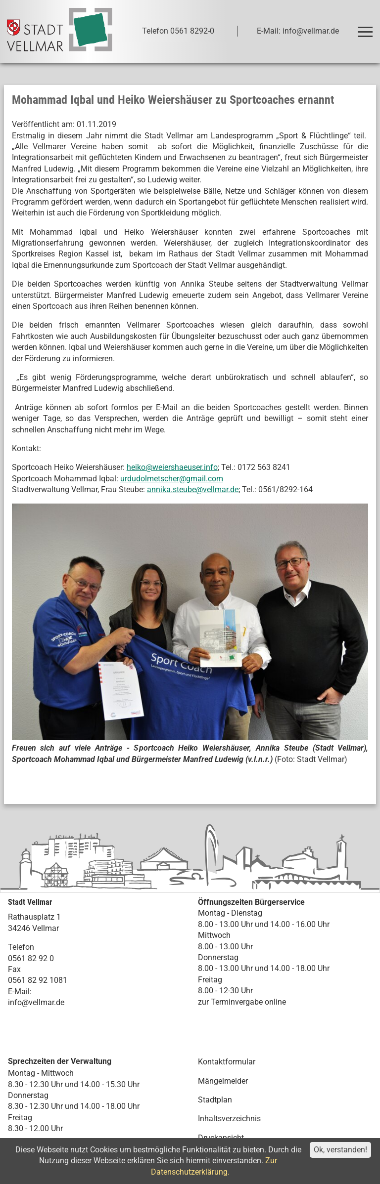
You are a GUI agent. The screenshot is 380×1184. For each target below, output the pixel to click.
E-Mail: (20, 991)
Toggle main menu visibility (367, 27)
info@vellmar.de (36, 1002)
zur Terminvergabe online (242, 1002)
